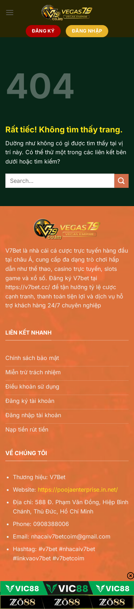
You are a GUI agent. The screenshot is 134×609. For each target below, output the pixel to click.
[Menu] (9, 12)
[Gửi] (121, 181)
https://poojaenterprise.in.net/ (78, 489)
